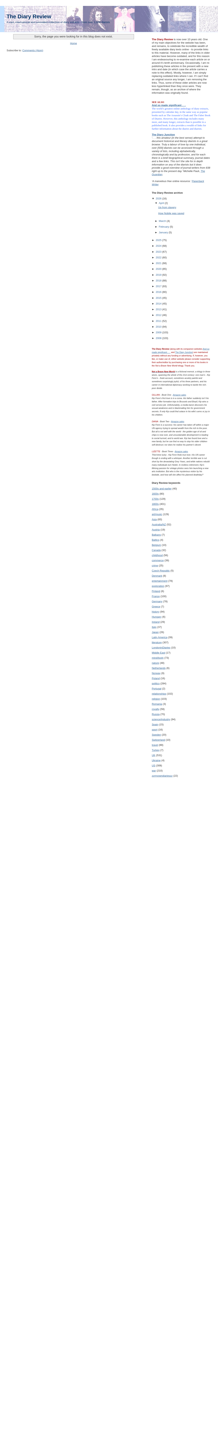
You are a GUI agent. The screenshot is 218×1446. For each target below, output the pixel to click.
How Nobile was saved (171, 213)
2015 (159, 297)
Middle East (158, 652)
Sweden (156, 734)
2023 (159, 251)
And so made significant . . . (169, 105)
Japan (155, 632)
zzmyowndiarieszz (162, 775)
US (153, 765)
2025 (159, 240)
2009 (159, 332)
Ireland (156, 621)
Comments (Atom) (32, 50)
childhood (157, 555)
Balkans (156, 534)
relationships (159, 693)
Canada (156, 550)
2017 (159, 286)
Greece (156, 606)
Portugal (156, 688)
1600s (155, 493)
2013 (159, 309)
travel (155, 745)
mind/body (158, 657)
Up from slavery (167, 207)
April (162, 203)
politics (156, 683)
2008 (159, 338)
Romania (157, 703)
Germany (157, 601)
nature (155, 662)
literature (157, 642)
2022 (159, 257)
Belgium (156, 545)
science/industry (161, 719)
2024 (159, 245)
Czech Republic (161, 570)
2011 (159, 320)
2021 (159, 263)
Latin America (159, 637)
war (154, 770)
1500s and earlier (162, 488)
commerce (158, 560)
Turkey (155, 750)
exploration (158, 586)
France (156, 596)
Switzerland (158, 739)
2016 (159, 292)
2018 (159, 280)
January (164, 232)
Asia (154, 519)
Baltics (155, 539)
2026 (159, 198)
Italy (154, 627)
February (164, 226)
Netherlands (159, 668)
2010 (159, 326)
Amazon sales (179, 395)
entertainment (160, 580)
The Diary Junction (163, 134)
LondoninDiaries (161, 647)
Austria (156, 529)
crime (155, 565)
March (163, 221)
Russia (156, 714)
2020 (159, 268)
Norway (156, 673)
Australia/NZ (159, 524)
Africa (155, 509)
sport (155, 729)
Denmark (157, 575)
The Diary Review (29, 16)
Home (73, 43)
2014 (159, 303)
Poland (156, 678)
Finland (156, 591)
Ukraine (156, 760)
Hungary (156, 616)
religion (156, 698)
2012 (159, 315)
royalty (155, 709)
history (155, 611)
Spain (155, 724)
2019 (159, 274)
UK (153, 755)
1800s (155, 504)
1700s (155, 498)
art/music (157, 514)
